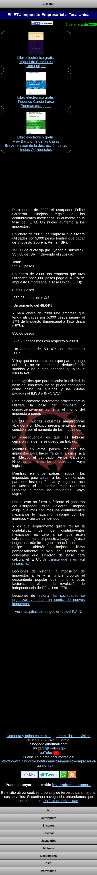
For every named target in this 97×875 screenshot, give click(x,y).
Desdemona (48, 855)
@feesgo (57, 748)
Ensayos (49, 825)
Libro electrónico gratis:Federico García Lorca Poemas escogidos (36, 101)
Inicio (48, 810)
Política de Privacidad (60, 801)
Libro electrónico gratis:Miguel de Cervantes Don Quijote (36, 62)
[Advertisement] (48, 179)
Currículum (48, 818)
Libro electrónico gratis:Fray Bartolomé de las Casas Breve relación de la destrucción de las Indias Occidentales (36, 143)
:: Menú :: (48, 3)
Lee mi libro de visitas (73, 736)
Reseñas (49, 833)
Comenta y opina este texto (29, 736)
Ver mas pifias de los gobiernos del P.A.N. (48, 612)
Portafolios (48, 870)
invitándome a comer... (71, 785)
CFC (48, 863)
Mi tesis (48, 848)
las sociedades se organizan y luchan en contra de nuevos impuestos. (48, 600)
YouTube (45, 753)
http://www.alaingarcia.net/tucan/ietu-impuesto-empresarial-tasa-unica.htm (48, 763)
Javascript (48, 840)
